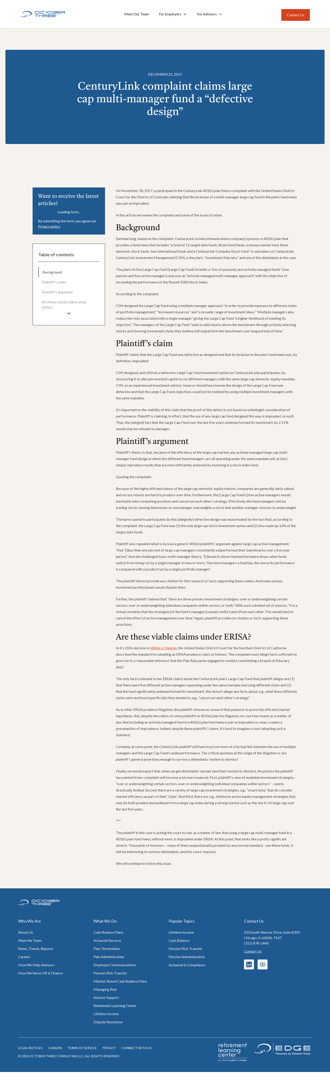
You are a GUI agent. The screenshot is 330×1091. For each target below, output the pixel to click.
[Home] (42, 14)
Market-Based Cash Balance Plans (120, 981)
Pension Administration (187, 956)
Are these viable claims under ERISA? (64, 304)
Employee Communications (114, 965)
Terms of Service (82, 1048)
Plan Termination (106, 948)
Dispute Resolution (108, 1022)
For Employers (173, 14)
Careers (24, 956)
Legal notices (30, 1048)
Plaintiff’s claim (54, 282)
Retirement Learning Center (114, 1005)
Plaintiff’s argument (57, 292)
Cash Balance (179, 940)
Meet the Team (30, 940)
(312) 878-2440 (256, 943)
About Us (25, 932)
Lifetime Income (106, 1014)
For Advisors (210, 14)
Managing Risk (105, 989)
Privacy (109, 1048)
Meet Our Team (136, 14)
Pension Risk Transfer (110, 973)
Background (52, 272)
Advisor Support (106, 997)
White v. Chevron (164, 648)
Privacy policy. (49, 226)
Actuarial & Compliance (187, 965)
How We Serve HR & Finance (40, 973)
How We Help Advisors (36, 965)
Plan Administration (108, 956)
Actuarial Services (107, 940)
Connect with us (137, 1048)
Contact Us (253, 951)
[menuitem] (68, 272)
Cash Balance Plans (108, 932)
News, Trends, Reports (35, 948)
